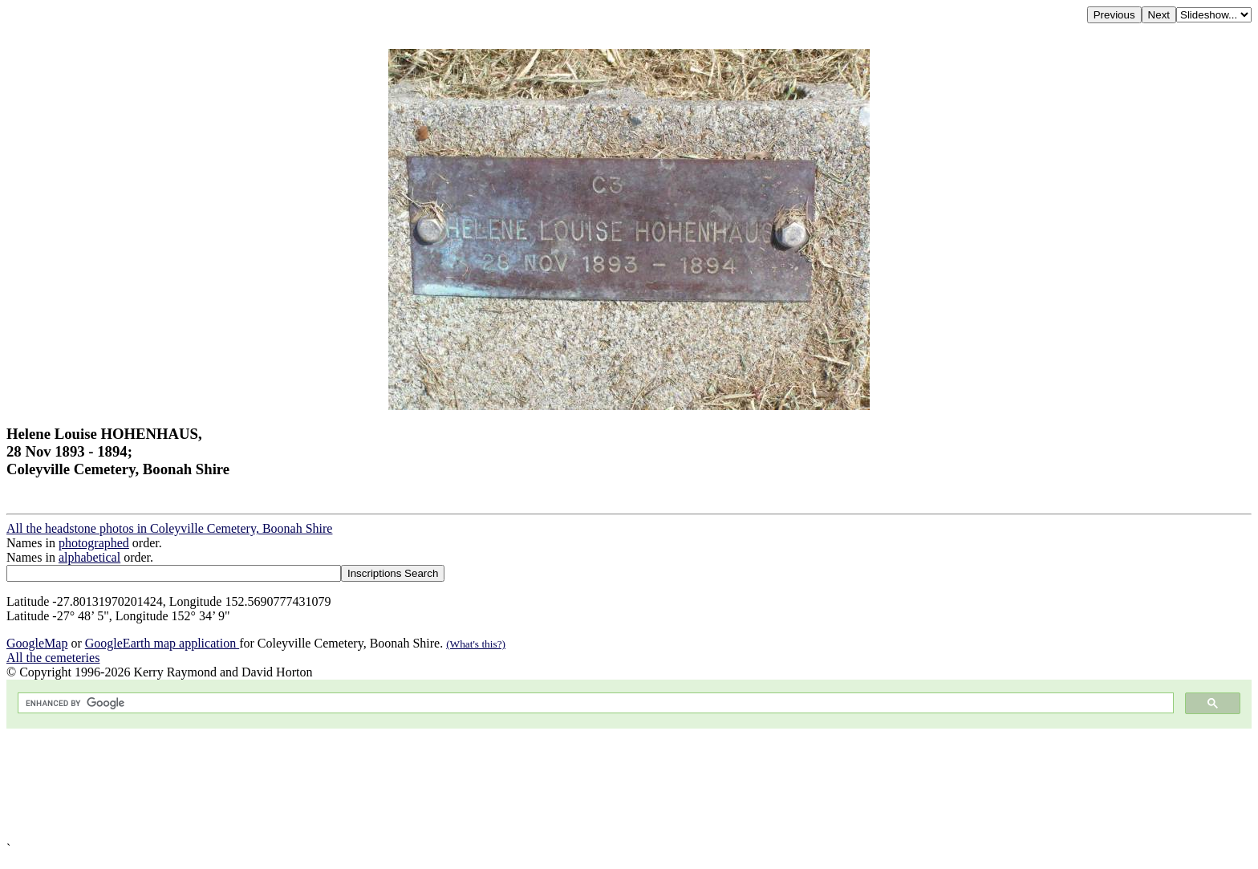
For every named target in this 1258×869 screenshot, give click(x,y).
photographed (94, 543)
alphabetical (89, 557)
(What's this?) (475, 644)
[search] (594, 703)
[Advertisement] (487, 785)
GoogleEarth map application (162, 643)
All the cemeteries (52, 657)
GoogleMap (36, 643)
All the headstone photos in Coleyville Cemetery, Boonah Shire (169, 528)
